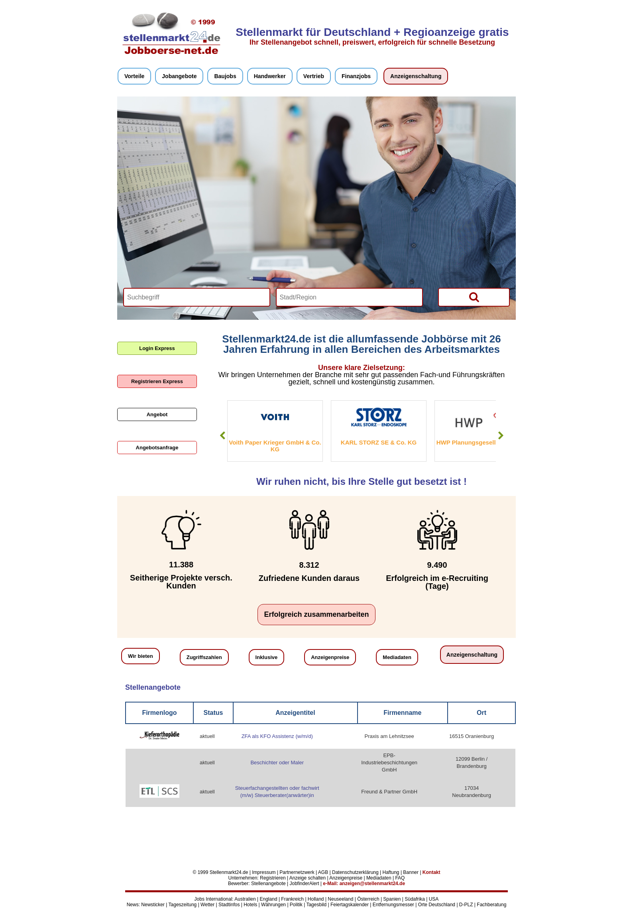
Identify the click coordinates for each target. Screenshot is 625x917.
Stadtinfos (229, 904)
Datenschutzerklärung (355, 872)
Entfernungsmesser (393, 904)
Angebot (157, 414)
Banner (411, 872)
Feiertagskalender (349, 904)
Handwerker (270, 76)
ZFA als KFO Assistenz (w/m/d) (277, 736)
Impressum (263, 872)
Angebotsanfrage (157, 448)
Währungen (273, 904)
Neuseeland (340, 899)
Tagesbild (316, 904)
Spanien (392, 899)
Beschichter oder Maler (277, 762)
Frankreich (292, 899)
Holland (316, 899)
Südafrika (415, 899)
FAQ (400, 878)
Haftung (391, 872)
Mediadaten (397, 657)
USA (434, 899)
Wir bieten (140, 656)
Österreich (368, 899)
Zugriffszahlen (204, 657)
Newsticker (153, 904)
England (268, 899)
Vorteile (134, 76)
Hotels (250, 904)
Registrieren (273, 878)
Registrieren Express (157, 381)
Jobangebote (179, 76)
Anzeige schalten (307, 878)
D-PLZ (466, 904)
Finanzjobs (356, 76)
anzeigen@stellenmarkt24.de (372, 883)
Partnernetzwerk (296, 872)
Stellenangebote (268, 883)
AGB (323, 872)
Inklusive (267, 657)
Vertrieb (313, 76)
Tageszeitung (183, 904)
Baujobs (225, 76)
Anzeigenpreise (330, 657)
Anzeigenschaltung (415, 76)
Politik (296, 904)
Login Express (157, 348)
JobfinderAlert (304, 883)
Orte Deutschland (436, 904)
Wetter (207, 904)
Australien (245, 899)
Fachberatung (491, 904)
